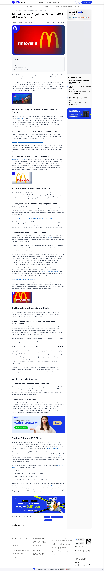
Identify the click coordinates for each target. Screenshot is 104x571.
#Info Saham (48, 520)
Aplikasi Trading (40, 2)
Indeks (46, 6)
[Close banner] (102, 569)
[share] (78, 565)
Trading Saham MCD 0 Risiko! (21, 69)
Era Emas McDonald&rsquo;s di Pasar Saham (24, 64)
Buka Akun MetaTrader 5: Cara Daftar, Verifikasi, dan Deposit (79, 92)
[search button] (90, 6)
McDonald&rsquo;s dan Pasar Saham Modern (24, 65)
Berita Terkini (30, 6)
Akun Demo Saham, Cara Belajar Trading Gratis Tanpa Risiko (78, 98)
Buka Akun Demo (86, 2)
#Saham (47, 516)
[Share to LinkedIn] (61, 22)
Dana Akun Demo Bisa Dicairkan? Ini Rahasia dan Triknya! (79, 81)
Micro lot (48, 2)
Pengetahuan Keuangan (66, 6)
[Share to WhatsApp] (50, 22)
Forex (36, 6)
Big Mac (49, 237)
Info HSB (76, 6)
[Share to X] (56, 22)
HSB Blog (14, 10)
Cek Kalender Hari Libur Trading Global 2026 (80, 87)
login (78, 2)
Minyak (57, 6)
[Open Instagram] (64, 22)
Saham (51, 6)
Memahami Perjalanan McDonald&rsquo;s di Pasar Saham (27, 62)
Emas (41, 6)
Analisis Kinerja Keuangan (20, 67)
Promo (63, 2)
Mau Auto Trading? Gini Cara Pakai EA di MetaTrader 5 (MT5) (79, 103)
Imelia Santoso (28, 22)
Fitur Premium (56, 2)
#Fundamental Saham (57, 516)
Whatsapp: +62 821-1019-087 (81, 558)
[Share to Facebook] (58, 22)
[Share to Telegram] (53, 22)
